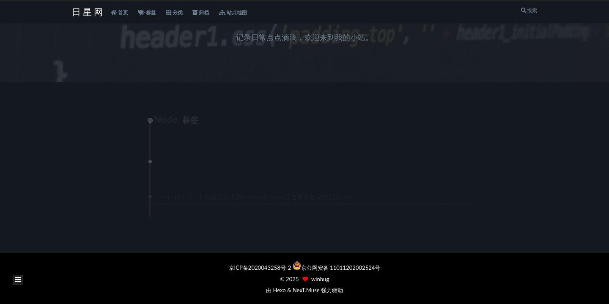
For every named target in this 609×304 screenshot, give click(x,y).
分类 (174, 13)
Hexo (279, 290)
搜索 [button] (529, 10)
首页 (119, 13)
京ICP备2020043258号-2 (261, 267)
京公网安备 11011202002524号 (341, 267)
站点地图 (233, 13)
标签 (147, 13)
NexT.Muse (306, 290)
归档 (200, 13)
